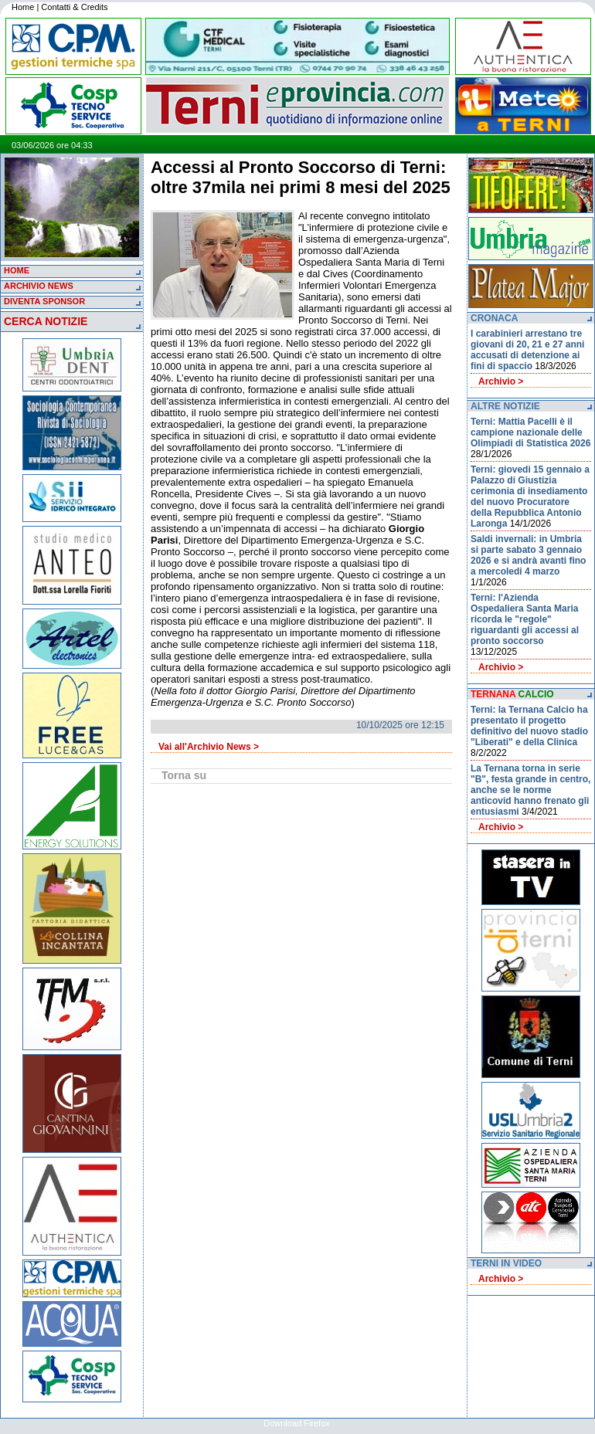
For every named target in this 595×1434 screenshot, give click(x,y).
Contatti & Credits (74, 7)
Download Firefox (297, 1423)
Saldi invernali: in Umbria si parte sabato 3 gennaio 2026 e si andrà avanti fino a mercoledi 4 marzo (528, 555)
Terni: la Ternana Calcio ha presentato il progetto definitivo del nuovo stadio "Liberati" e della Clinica (529, 726)
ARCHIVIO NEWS (38, 285)
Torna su (184, 775)
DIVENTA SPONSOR (44, 301)
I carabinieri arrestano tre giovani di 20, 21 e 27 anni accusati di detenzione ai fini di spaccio (527, 349)
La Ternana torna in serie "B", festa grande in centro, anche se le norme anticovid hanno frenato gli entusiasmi (530, 790)
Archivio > (500, 381)
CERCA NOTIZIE (45, 321)
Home (23, 7)
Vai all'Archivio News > (208, 746)
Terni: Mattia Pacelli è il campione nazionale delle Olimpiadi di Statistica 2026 (530, 432)
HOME (16, 270)
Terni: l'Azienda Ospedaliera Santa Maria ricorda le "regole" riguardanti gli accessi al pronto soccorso (525, 619)
